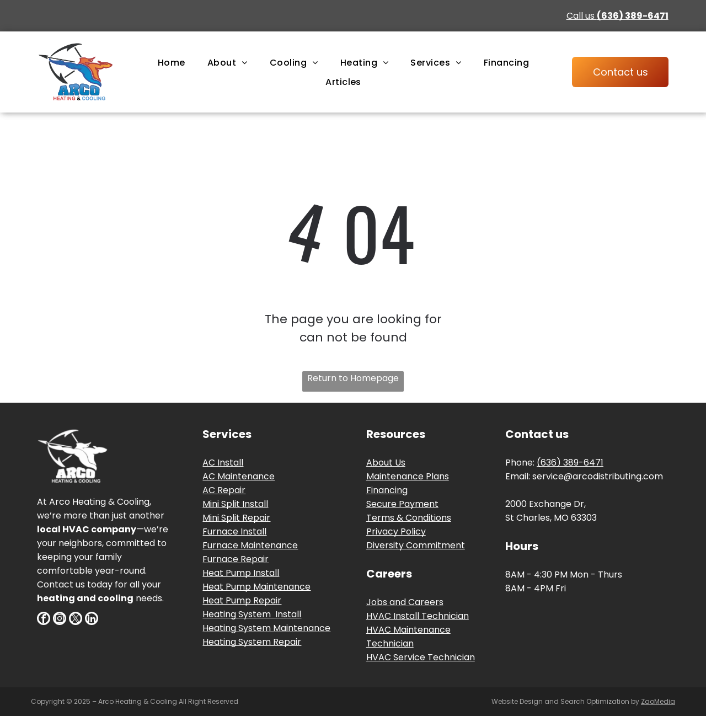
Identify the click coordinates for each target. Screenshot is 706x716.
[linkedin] (91, 620)
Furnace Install (234, 531)
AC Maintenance (238, 476)
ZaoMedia (658, 701)
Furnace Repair (235, 559)
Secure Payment (402, 504)
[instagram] (59, 620)
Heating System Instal (250, 614)
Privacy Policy (396, 531)
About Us (385, 462)
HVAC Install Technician (417, 616)
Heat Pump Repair (241, 600)
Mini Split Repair (236, 517)
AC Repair (223, 490)
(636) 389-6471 (570, 462)
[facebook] (43, 620)
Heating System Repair (251, 641)
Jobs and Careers (404, 602)
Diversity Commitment (415, 545)
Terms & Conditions (408, 517)
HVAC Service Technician (420, 657)
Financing (387, 490)
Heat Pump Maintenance (256, 586)
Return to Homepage (353, 378)
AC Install (222, 462)
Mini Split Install (235, 504)
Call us (617, 15)
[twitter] (75, 620)
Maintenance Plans (407, 476)
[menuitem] (171, 62)
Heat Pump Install (240, 573)
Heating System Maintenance (266, 628)
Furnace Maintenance (250, 545)
